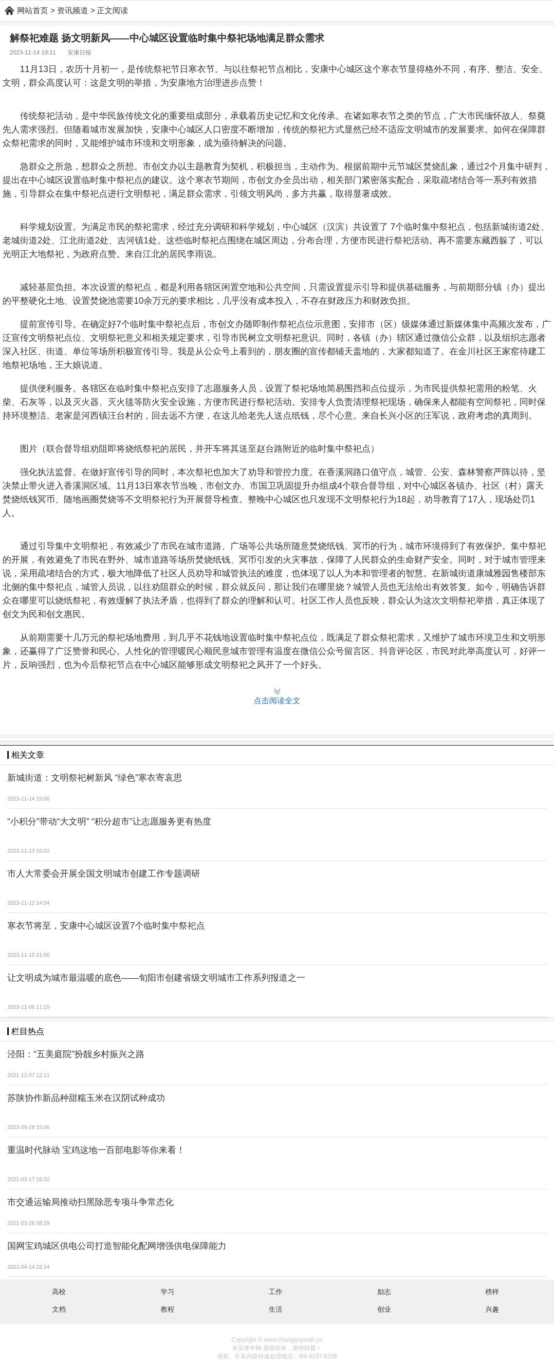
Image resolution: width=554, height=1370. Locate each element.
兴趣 (492, 1309)
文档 (59, 1309)
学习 (167, 1292)
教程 (167, 1309)
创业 (384, 1309)
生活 (275, 1309)
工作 (275, 1292)
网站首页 (32, 10)
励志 (384, 1292)
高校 (59, 1292)
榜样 (492, 1292)
